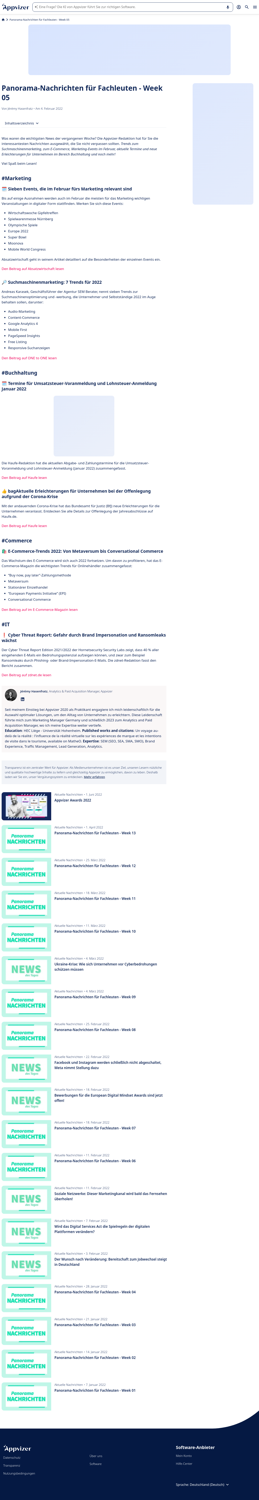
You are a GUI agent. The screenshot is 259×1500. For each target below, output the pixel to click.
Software (96, 1464)
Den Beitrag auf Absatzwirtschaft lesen (33, 268)
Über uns (96, 1456)
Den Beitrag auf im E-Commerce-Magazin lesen (40, 609)
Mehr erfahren (94, 777)
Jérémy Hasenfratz (21, 108)
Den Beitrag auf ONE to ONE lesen (29, 358)
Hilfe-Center (184, 1464)
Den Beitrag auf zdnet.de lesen (26, 675)
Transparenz (11, 1465)
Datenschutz (11, 1457)
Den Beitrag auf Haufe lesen (24, 477)
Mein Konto (184, 1456)
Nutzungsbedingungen (19, 1473)
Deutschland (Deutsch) (210, 1484)
